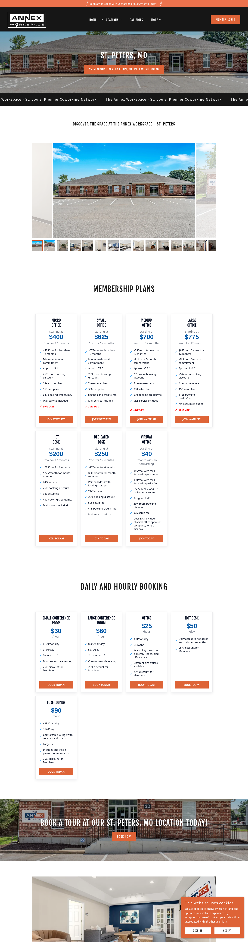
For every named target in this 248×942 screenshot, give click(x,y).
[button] (112, 20)
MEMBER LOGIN (225, 19)
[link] (27, 19)
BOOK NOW (124, 836)
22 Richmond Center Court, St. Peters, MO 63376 (124, 69)
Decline (197, 930)
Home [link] (93, 20)
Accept (227, 930)
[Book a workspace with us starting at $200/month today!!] (124, 4)
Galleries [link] (136, 20)
